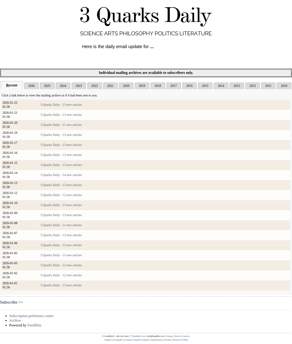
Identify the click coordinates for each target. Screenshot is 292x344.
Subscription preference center (31, 316)
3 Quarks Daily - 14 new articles (61, 175)
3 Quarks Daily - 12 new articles (61, 195)
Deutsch (176, 340)
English (107, 340)
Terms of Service (182, 336)
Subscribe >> (11, 302)
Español (137, 340)
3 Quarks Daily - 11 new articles (61, 125)
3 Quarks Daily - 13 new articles (61, 104)
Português (117, 340)
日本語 (185, 340)
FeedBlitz (34, 325)
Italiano (146, 340)
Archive (15, 320)
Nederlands (156, 340)
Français (128, 340)
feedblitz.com (139, 336)
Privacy (169, 336)
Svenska (167, 340)
